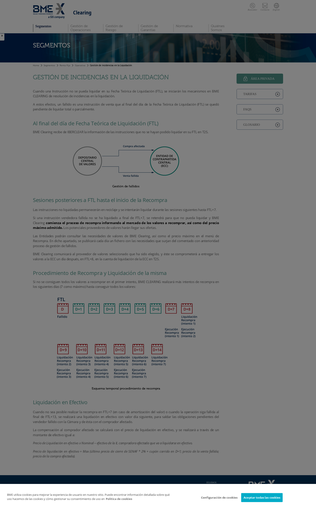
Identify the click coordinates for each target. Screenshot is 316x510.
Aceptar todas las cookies (262, 500)
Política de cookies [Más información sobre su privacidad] (119, 501)
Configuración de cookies (219, 500)
